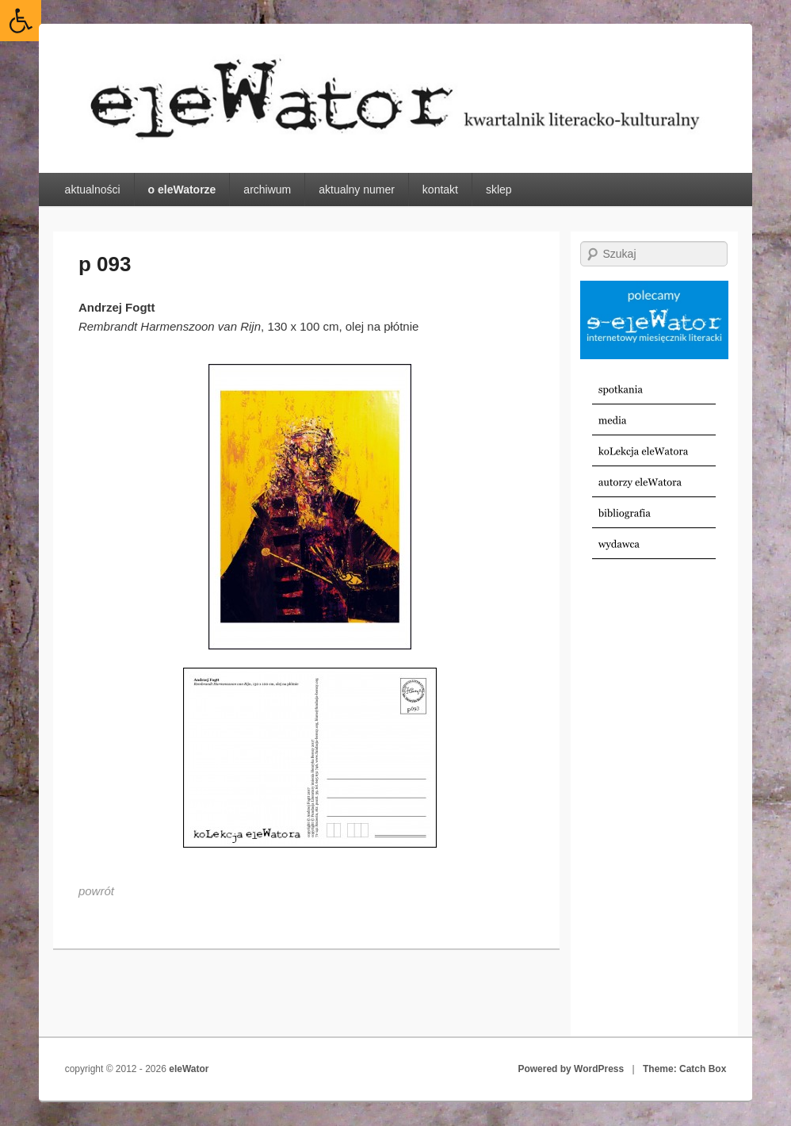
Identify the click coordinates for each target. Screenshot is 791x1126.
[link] (20, 20)
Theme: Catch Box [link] (684, 1068)
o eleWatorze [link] (182, 189)
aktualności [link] (92, 189)
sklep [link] (499, 189)
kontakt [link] (440, 189)
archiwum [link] (267, 189)
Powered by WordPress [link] (571, 1068)
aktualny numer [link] (357, 189)
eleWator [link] (188, 1068)
